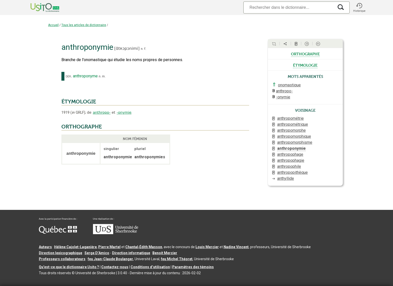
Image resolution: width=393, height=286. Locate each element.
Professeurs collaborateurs (62, 259)
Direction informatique (131, 253)
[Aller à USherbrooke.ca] (115, 233)
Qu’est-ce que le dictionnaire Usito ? (69, 267)
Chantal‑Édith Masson (143, 247)
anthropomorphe (291, 130)
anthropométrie (290, 118)
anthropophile (289, 166)
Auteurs (45, 247)
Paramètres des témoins (193, 267)
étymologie (305, 65)
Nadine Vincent (236, 247)
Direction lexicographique (60, 253)
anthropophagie (290, 160)
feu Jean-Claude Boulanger (110, 259)
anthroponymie (291, 148)
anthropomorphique (294, 136)
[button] (359, 7)
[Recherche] (289, 7)
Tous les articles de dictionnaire (83, 25)
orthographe (305, 54)
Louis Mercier (207, 247)
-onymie (124, 112)
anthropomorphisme (294, 142)
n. (142, 49)
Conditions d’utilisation (150, 267)
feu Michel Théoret (176, 259)
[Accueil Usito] (39, 7)
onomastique (289, 85)
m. (104, 76)
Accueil (53, 25)
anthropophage (290, 154)
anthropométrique (292, 124)
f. (145, 49)
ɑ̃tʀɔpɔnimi (127, 48)
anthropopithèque (292, 172)
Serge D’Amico (96, 253)
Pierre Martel (109, 247)
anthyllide (285, 178)
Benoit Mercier (164, 253)
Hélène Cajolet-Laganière (75, 247)
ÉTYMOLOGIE (78, 102)
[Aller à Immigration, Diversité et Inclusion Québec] (58, 232)
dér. (69, 76)
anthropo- (102, 112)
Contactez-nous (114, 267)
